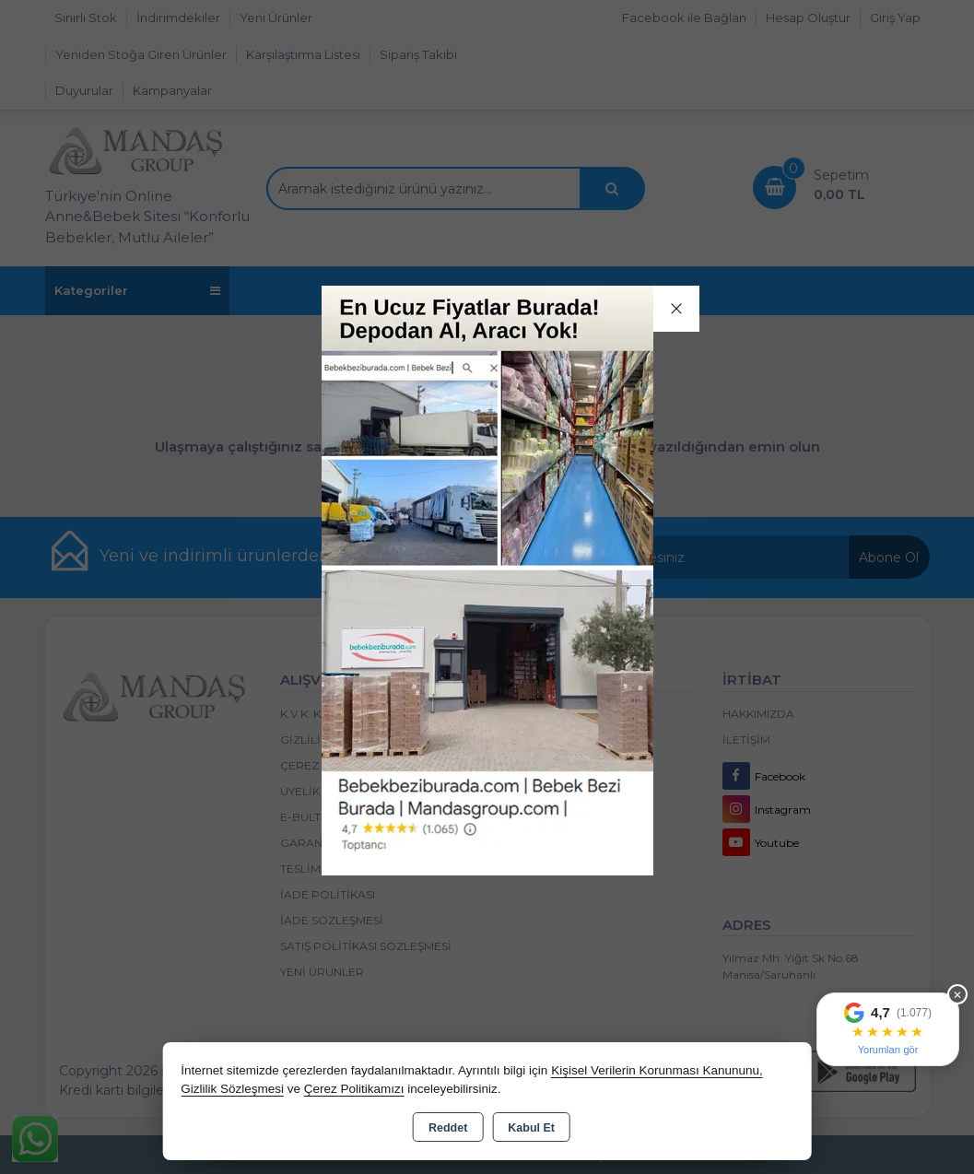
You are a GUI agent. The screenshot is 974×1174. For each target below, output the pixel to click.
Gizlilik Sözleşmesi (232, 1089)
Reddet (447, 1127)
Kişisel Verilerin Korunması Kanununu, (657, 1070)
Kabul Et (531, 1127)
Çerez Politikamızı (354, 1089)
